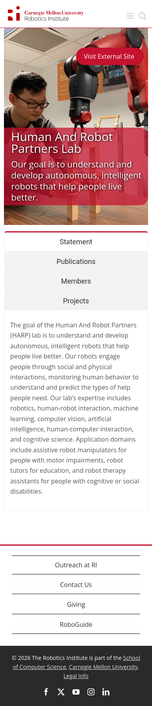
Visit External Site (110, 56)
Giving (76, 604)
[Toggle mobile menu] (130, 16)
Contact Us (76, 584)
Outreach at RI (76, 565)
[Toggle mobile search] (142, 16)
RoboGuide (75, 624)
